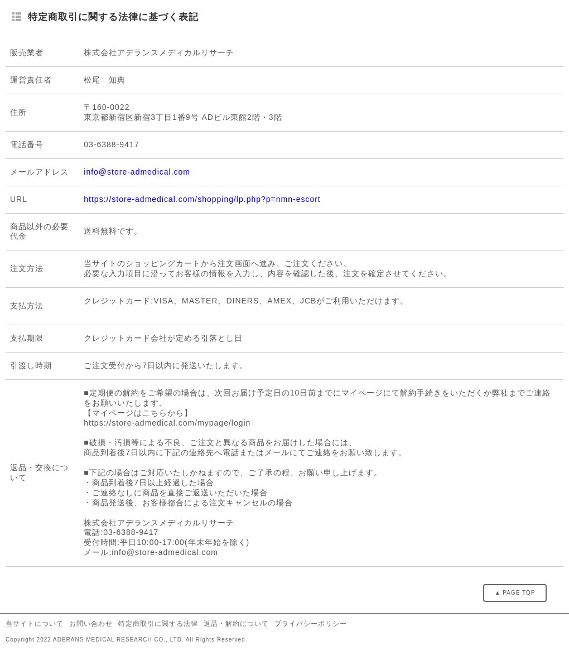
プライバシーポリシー (310, 624)
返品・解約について (236, 624)
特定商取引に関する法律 (158, 624)
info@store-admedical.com (137, 171)
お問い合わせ (91, 624)
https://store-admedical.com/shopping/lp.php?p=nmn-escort (202, 199)
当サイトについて (35, 624)
